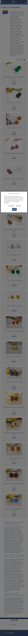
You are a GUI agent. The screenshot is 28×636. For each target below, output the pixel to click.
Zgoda (14, 209)
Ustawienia (11, 205)
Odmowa (18, 205)
